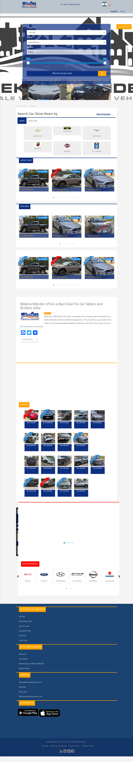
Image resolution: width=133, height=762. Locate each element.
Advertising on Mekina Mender (31, 664)
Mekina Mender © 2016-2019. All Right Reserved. (66, 742)
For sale (63, 4)
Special (55, 172)
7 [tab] (79, 197)
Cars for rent (24, 626)
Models (30, 47)
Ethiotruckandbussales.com (30, 696)
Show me (62, 73)
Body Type (33, 121)
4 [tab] (66, 197)
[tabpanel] (44, 89)
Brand (22, 121)
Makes (29, 37)
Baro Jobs (23, 692)
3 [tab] (62, 197)
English (114, 11)
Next (117, 181)
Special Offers (25, 631)
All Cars (22, 617)
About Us (23, 654)
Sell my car (123, 27)
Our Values (23, 659)
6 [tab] (75, 197)
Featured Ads (74, 4)
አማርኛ (122, 11)
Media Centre (24, 668)
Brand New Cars (25, 621)
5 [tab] (70, 197)
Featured (22, 172)
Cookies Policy (87, 746)
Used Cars (23, 640)
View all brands (103, 114)
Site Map (45, 746)
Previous (15, 181)
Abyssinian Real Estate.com (30, 682)
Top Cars (22, 636)
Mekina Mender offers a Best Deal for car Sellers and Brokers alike (61, 306)
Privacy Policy (73, 746)
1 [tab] (67, 97)
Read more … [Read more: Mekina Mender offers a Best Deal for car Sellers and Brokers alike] (28, 339)
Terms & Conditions (59, 746)
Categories (31, 28)
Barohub (22, 687)
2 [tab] (58, 197)
